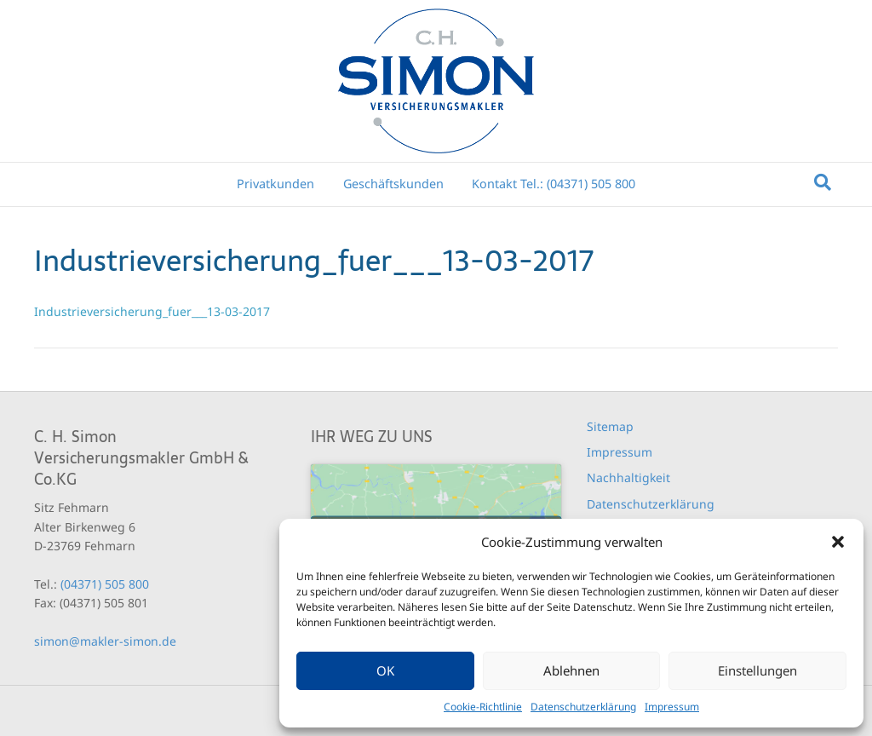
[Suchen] (822, 182)
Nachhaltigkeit (628, 477)
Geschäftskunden (393, 183)
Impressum (672, 706)
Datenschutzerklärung (583, 706)
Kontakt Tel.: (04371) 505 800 (553, 183)
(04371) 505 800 (104, 584)
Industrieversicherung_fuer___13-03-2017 (152, 311)
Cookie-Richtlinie (483, 706)
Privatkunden (275, 183)
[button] (837, 541)
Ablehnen (571, 670)
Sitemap (610, 426)
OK (385, 670)
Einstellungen (757, 670)
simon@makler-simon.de (105, 641)
